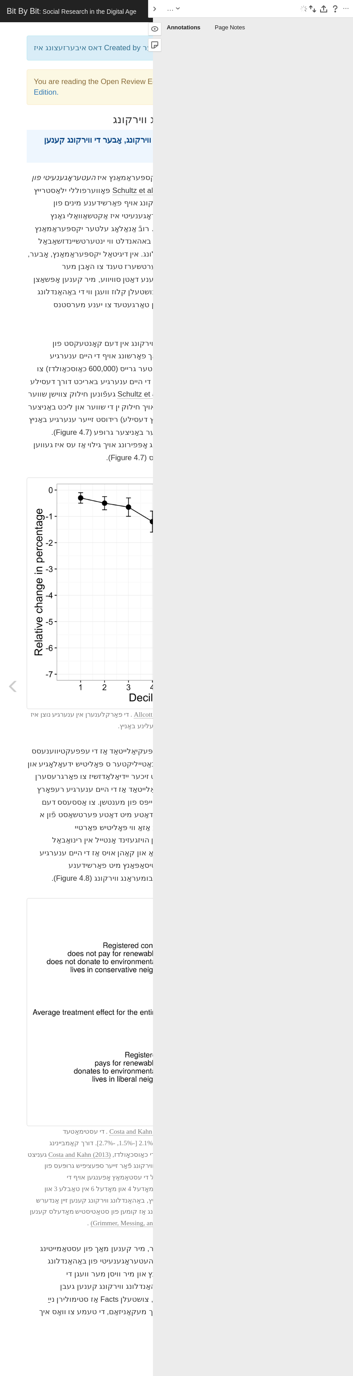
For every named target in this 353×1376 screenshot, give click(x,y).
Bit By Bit (71, 11)
